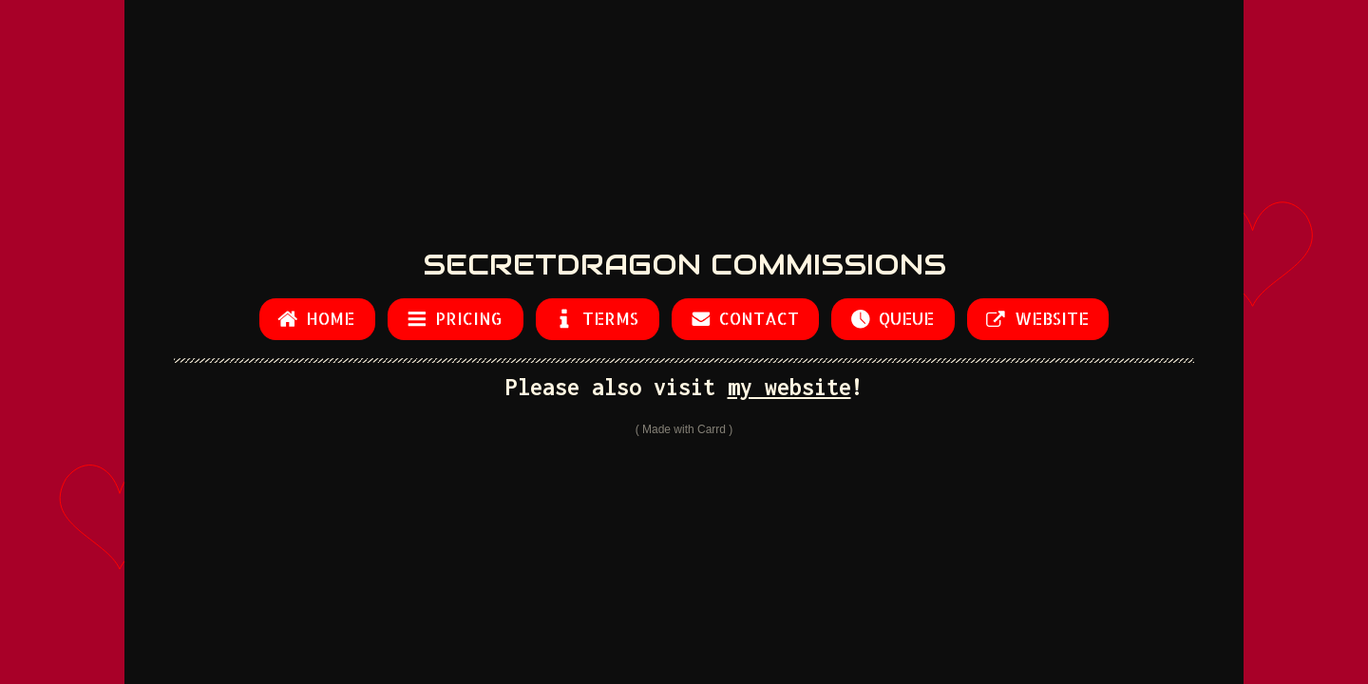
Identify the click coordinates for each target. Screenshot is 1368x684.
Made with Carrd (684, 429)
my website (789, 387)
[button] (317, 318)
